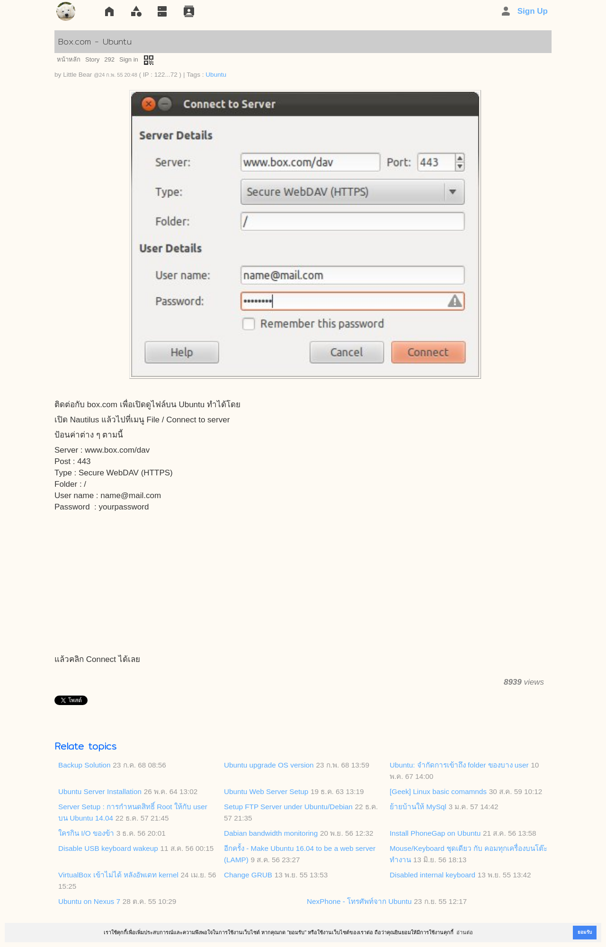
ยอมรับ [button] (585, 932)
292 (109, 59)
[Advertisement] (303, 584)
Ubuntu (215, 74)
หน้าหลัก (68, 59)
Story (92, 59)
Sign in (128, 59)
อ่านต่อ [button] (464, 932)
